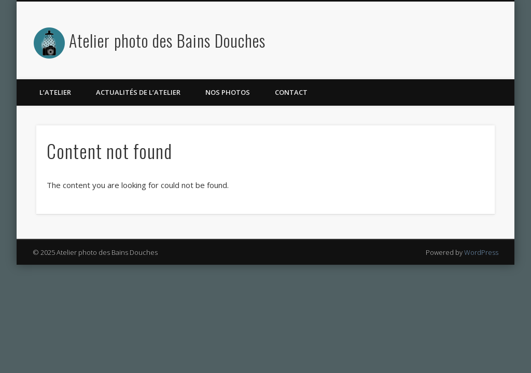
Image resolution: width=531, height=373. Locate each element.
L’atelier (55, 92)
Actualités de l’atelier (138, 92)
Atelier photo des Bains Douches (167, 40)
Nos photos (227, 92)
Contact (291, 92)
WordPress (481, 252)
